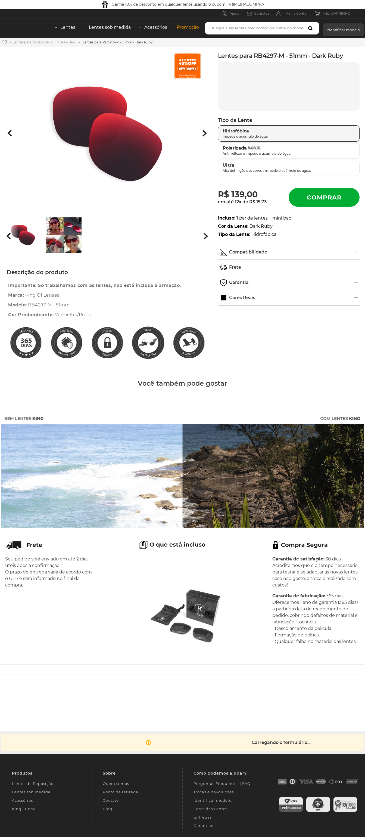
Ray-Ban (68, 42)
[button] (342, 28)
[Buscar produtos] (311, 28)
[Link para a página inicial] (4, 42)
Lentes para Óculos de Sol (33, 42)
